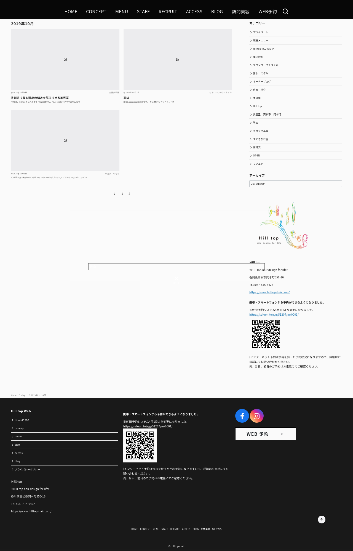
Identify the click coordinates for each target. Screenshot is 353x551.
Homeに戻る (22, 420)
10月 (43, 394)
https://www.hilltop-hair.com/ (269, 292)
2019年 (34, 394)
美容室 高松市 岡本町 (267, 114)
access (19, 453)
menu (18, 436)
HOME (70, 11)
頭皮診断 (258, 57)
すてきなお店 (260, 139)
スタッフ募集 (261, 131)
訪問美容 (241, 11)
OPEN (256, 155)
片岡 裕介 (259, 90)
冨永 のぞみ (261, 73)
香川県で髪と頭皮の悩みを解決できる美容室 (40, 97)
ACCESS (194, 11)
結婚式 (257, 147)
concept (20, 428)
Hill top (257, 106)
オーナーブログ (262, 81)
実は (126, 97)
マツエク (258, 164)
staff (17, 444)
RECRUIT (168, 11)
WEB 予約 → (266, 433)
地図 (255, 122)
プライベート (261, 32)
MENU (121, 11)
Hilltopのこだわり (263, 48)
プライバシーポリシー (27, 469)
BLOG (217, 11)
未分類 (257, 98)
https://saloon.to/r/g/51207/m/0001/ (274, 314)
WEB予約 (267, 11)
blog (24, 394)
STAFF (143, 11)
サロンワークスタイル (266, 65)
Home (14, 394)
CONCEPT (96, 11)
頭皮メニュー (261, 40)
